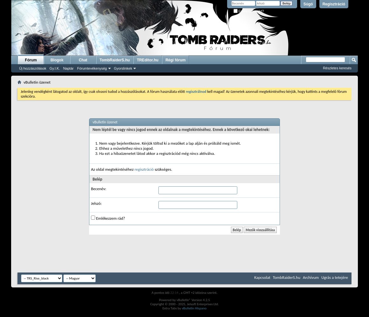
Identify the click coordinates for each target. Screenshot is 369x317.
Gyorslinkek (123, 68)
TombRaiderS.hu (115, 60)
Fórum (31, 60)
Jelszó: (96, 203)
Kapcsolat (262, 277)
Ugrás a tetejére (334, 277)
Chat (83, 60)
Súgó (308, 4)
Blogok (57, 60)
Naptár (68, 68)
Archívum (311, 277)
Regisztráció (334, 4)
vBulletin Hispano (194, 308)
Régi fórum (175, 60)
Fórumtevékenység (92, 68)
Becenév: (98, 188)
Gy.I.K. (55, 68)
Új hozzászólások (32, 68)
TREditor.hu (147, 60)
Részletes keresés (337, 68)
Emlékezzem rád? (248, 11)
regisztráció (144, 169)
